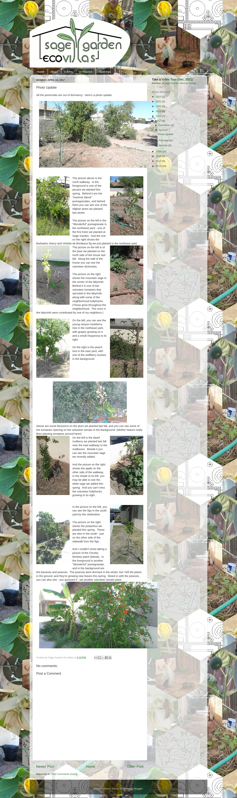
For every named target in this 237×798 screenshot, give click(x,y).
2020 (159, 106)
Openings (105, 71)
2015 (159, 156)
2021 (159, 101)
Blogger (138, 788)
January (163, 145)
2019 (159, 111)
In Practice (85, 71)
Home (40, 71)
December (165, 125)
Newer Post (45, 766)
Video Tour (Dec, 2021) (177, 79)
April (161, 130)
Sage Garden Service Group (180, 83)
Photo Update (165, 134)
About (54, 71)
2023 (159, 96)
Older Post (135, 766)
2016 (159, 151)
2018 (159, 116)
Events (68, 71)
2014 (159, 161)
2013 (159, 166)
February (164, 140)
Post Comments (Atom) (64, 774)
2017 (159, 120)
